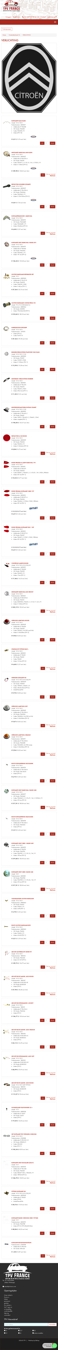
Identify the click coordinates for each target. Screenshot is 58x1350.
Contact (43, 17)
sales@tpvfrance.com (10, 1286)
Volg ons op (52, 17)
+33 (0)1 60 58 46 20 (30, 17)
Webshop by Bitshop (33, 1340)
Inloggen (8, 17)
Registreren (16, 17)
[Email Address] (26, 1324)
